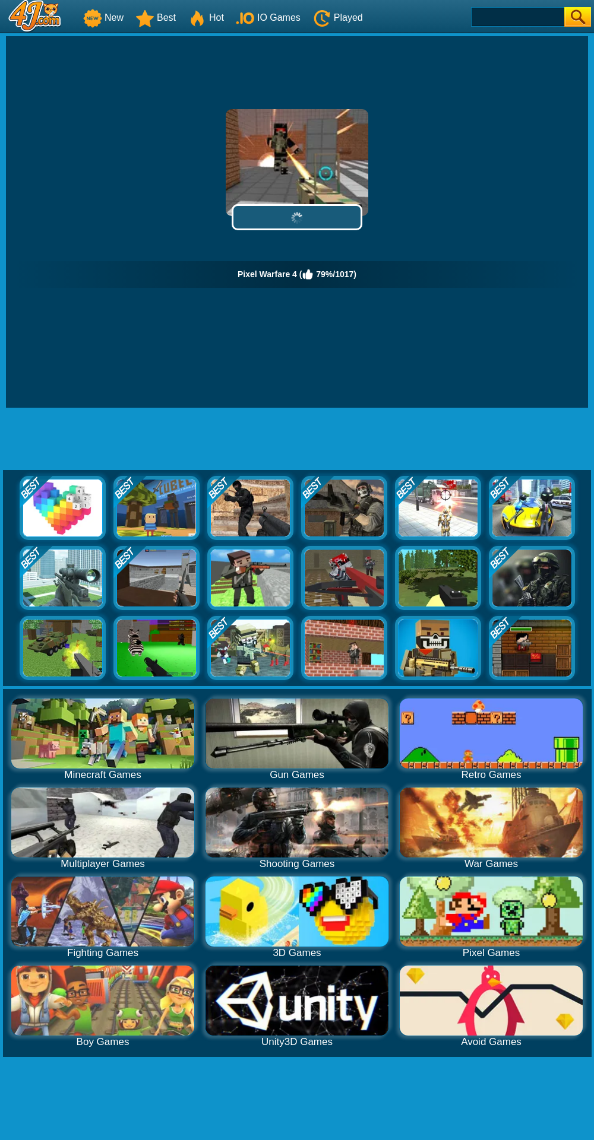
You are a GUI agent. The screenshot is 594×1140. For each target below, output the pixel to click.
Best (155, 17)
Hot (206, 17)
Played (337, 17)
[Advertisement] (297, 440)
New (103, 17)
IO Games (268, 17)
